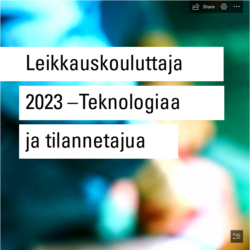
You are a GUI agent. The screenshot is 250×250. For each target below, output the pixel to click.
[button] (203, 6)
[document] (125, 125)
